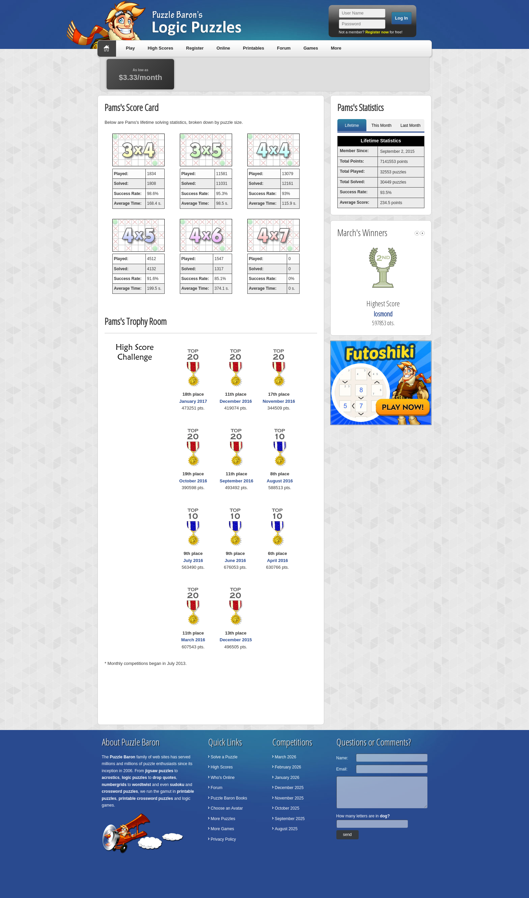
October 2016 (193, 480)
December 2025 (289, 787)
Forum (283, 48)
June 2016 (235, 560)
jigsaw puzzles (159, 770)
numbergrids (114, 784)
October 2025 (287, 808)
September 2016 (236, 480)
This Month (381, 125)
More (336, 48)
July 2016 (193, 560)
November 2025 (289, 798)
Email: (341, 769)
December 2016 (236, 401)
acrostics (111, 777)
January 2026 (287, 777)
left (417, 233)
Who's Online (223, 777)
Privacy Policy (223, 839)
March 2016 (193, 639)
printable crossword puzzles (146, 798)
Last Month (410, 125)
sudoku (177, 784)
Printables (253, 48)
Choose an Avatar (227, 808)
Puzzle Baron (122, 757)
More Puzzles (223, 818)
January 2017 (193, 401)
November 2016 (278, 401)
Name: (342, 758)
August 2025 (286, 828)
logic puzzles (134, 777)
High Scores (160, 48)
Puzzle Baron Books (229, 798)
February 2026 (288, 767)
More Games (222, 828)
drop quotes (164, 777)
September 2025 (290, 818)
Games (310, 48)
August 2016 (280, 480)
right (422, 233)
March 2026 (285, 757)
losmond (391, 313)
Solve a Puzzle (224, 757)
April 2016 (277, 560)
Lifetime (352, 125)
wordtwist (141, 784)
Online (223, 48)
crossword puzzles (120, 791)
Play (130, 48)
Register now (377, 32)
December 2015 (236, 639)
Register (195, 48)
